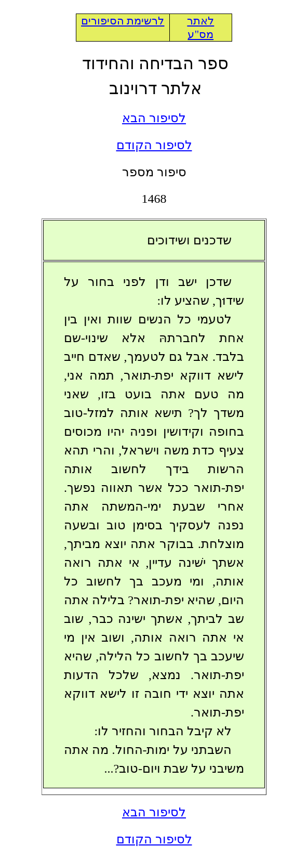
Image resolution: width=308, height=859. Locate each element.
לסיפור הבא (154, 118)
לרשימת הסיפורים (122, 21)
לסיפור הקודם (154, 145)
